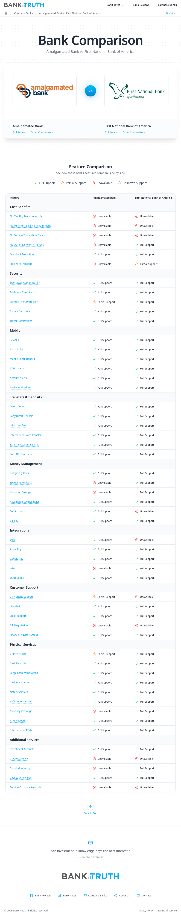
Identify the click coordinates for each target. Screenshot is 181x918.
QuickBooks (17, 577)
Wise (12, 568)
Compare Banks (167, 5)
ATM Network (17, 720)
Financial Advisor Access (24, 635)
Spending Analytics (21, 482)
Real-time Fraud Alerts (23, 292)
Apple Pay (15, 549)
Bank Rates (115, 5)
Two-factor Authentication (25, 282)
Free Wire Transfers (21, 263)
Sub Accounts (18, 511)
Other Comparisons (42, 132)
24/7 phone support (21, 596)
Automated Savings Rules (24, 501)
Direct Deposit (18, 406)
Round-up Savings (20, 492)
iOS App (14, 339)
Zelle (12, 539)
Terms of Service (167, 910)
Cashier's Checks (19, 682)
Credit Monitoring (20, 768)
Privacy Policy (145, 910)
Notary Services (19, 692)
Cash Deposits (18, 663)
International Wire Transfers (26, 435)
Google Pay (16, 558)
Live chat (15, 606)
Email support (18, 615)
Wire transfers (18, 425)
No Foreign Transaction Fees (26, 235)
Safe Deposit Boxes (21, 701)
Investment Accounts (22, 749)
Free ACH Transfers (21, 454)
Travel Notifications (21, 320)
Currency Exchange (21, 711)
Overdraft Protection (22, 254)
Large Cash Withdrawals (24, 672)
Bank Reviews (141, 5)
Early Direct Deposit (21, 416)
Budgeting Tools (19, 473)
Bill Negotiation (19, 625)
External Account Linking (24, 444)
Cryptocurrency (19, 758)
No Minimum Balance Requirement (30, 225)
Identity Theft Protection (24, 301)
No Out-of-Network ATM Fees (27, 244)
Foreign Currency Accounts (25, 787)
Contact (146, 895)
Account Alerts (18, 378)
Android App (17, 349)
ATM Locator (17, 368)
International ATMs (21, 730)
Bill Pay (14, 520)
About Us (124, 895)
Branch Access (18, 653)
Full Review (19, 132)
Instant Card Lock (20, 311)
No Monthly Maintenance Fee (27, 216)
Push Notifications (20, 387)
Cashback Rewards (20, 777)
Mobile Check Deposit (22, 358)
